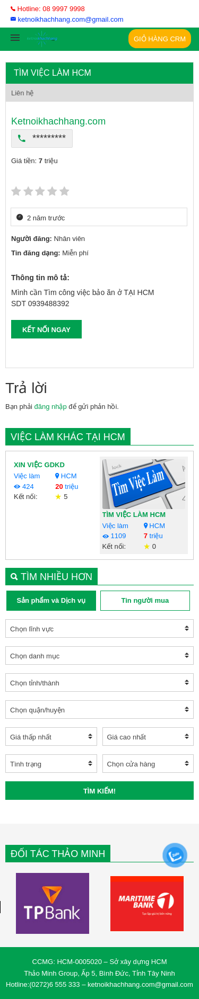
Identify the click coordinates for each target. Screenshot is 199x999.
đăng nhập (50, 407)
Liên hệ (22, 93)
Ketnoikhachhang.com (58, 121)
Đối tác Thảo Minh (58, 854)
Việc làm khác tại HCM (68, 437)
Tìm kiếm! (99, 791)
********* (42, 138)
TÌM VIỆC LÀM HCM (134, 515)
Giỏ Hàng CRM (160, 39)
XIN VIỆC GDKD (39, 465)
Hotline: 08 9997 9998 (48, 9)
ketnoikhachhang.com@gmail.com (67, 19)
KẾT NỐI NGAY (46, 330)
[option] (52, 903)
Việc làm (27, 476)
